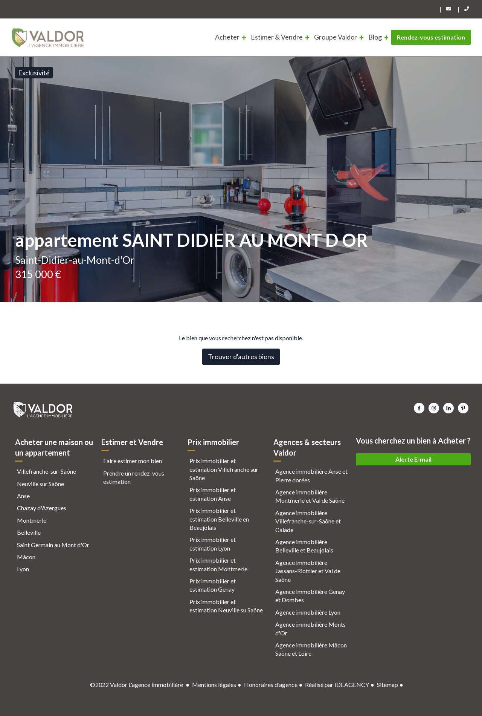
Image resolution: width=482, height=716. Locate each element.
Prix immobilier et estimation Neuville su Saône (226, 605)
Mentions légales (214, 684)
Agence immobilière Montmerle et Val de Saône (310, 496)
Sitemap (387, 684)
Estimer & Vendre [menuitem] (277, 37)
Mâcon (26, 556)
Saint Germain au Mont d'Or (53, 544)
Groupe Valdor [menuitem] (335, 37)
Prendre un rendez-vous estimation (133, 477)
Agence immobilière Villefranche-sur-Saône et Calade (308, 521)
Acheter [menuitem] (227, 37)
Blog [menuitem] (375, 37)
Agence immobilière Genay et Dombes (310, 595)
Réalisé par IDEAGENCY (337, 684)
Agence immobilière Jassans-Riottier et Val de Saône (307, 571)
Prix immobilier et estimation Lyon (212, 543)
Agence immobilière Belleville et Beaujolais (304, 546)
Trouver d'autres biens (241, 356)
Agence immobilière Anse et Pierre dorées (311, 475)
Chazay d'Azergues (41, 507)
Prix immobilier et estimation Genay (212, 585)
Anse (23, 495)
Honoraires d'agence (270, 684)
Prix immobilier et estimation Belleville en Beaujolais (219, 519)
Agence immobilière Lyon (307, 612)
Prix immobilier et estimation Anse (212, 494)
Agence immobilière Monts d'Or (310, 628)
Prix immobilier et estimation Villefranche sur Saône (223, 469)
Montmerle (31, 520)
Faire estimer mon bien (132, 460)
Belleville (29, 532)
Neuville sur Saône (40, 483)
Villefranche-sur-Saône (46, 471)
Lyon (23, 568)
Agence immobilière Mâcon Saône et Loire (311, 649)
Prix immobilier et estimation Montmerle (218, 564)
